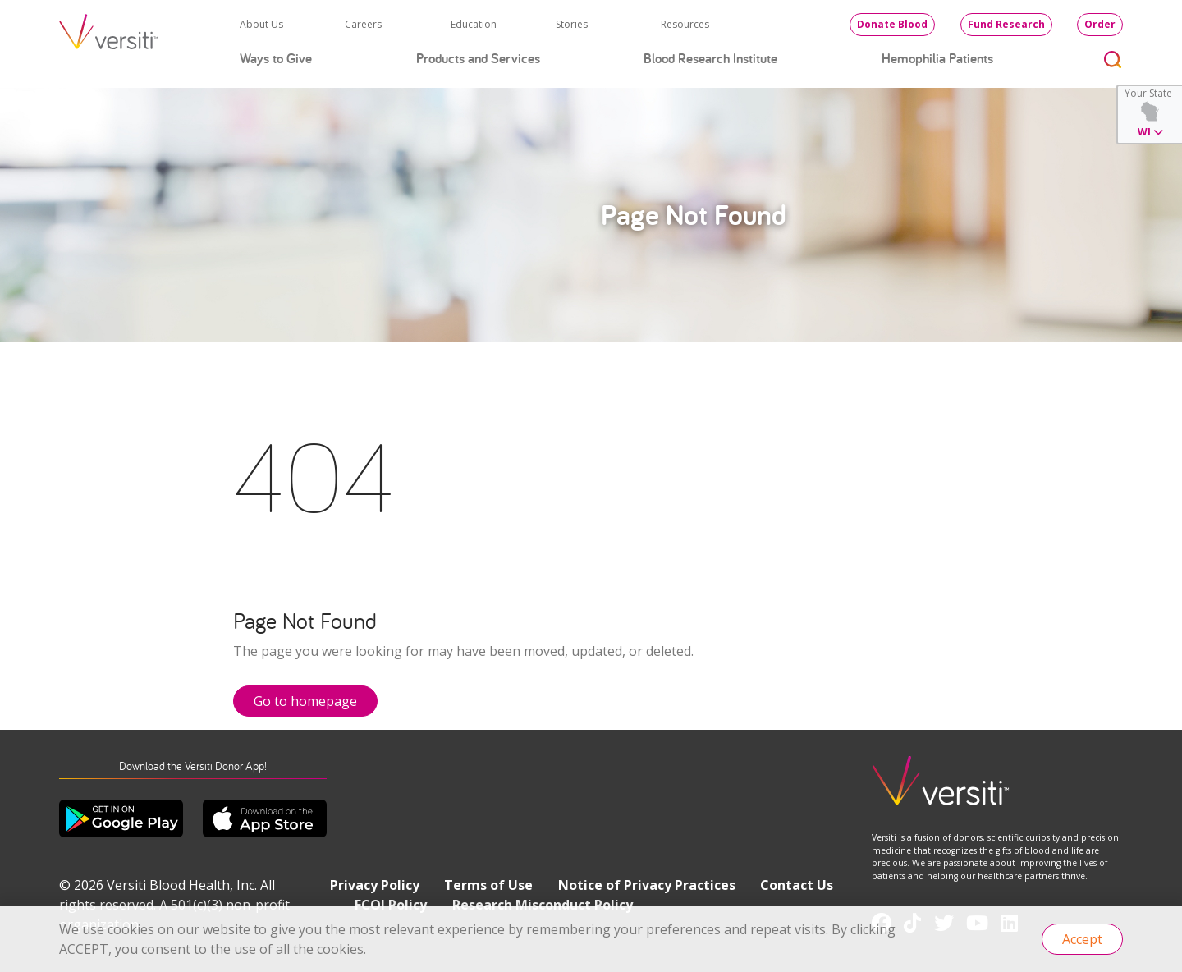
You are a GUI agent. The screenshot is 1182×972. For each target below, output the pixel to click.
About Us (261, 24)
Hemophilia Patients (937, 58)
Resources (685, 24)
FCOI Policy (391, 905)
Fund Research (1006, 24)
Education (474, 24)
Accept (1082, 939)
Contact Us (796, 885)
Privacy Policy (374, 885)
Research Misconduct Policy (542, 905)
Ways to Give (276, 58)
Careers (363, 24)
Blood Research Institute (710, 58)
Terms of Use (488, 885)
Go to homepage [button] (305, 701)
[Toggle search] (1113, 59)
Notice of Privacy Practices (646, 885)
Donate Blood (892, 24)
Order (1100, 24)
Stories (572, 24)
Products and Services (478, 58)
